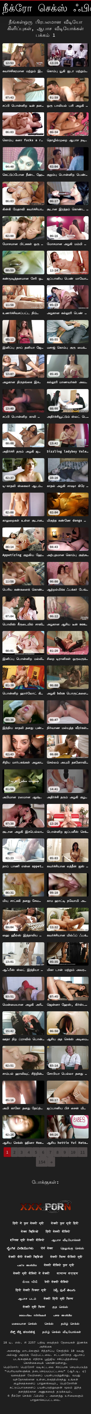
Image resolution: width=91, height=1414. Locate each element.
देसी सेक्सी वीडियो (57, 1282)
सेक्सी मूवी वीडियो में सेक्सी (31, 1273)
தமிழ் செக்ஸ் (70, 1323)
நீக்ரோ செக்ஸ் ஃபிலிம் (28, 1395)
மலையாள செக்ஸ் (24, 1323)
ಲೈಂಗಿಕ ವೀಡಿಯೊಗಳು (20, 1248)
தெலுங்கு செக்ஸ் (72, 1248)
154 (41, 1161)
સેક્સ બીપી (29, 1282)
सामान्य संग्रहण (67, 1273)
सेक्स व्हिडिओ (29, 1231)
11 (82, 1152)
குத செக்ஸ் (60, 1307)
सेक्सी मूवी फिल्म (34, 1307)
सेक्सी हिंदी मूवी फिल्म (58, 1298)
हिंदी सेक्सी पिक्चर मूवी (31, 1290)
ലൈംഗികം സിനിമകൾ (32, 1315)
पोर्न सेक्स (47, 1248)
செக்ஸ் (49, 1323)
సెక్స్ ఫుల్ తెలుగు (64, 1290)
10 (73, 1152)
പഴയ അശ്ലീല (62, 1315)
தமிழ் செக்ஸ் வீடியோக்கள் (61, 1332)
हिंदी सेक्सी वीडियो (58, 1231)
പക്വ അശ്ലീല (27, 1265)
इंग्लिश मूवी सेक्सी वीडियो (27, 1240)
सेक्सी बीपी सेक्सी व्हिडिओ (25, 1257)
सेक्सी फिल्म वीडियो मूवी (66, 1257)
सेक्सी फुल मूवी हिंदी (64, 1223)
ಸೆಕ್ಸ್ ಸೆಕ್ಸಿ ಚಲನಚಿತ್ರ (22, 1332)
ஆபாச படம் (27, 1298)
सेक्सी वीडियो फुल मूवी (59, 1265)
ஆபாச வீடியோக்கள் (66, 1240)
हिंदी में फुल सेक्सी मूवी (28, 1223)
